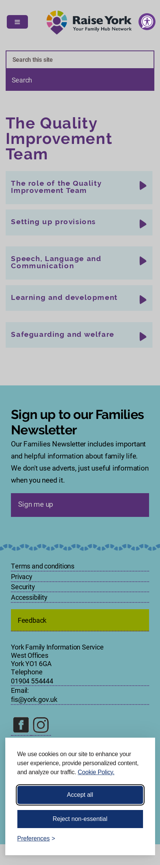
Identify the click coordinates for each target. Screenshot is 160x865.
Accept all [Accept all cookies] (80, 795)
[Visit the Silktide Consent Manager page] (138, 838)
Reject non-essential (80, 819)
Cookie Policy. (96, 772)
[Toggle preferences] (36, 838)
